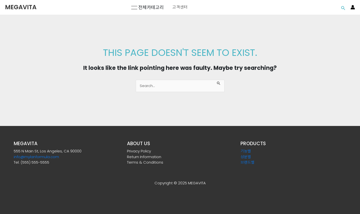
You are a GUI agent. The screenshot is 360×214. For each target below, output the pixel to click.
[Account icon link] (352, 7)
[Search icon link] (343, 7)
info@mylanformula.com (36, 156)
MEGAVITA (20, 7)
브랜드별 (247, 162)
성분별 (245, 156)
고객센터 (180, 7)
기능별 (245, 151)
